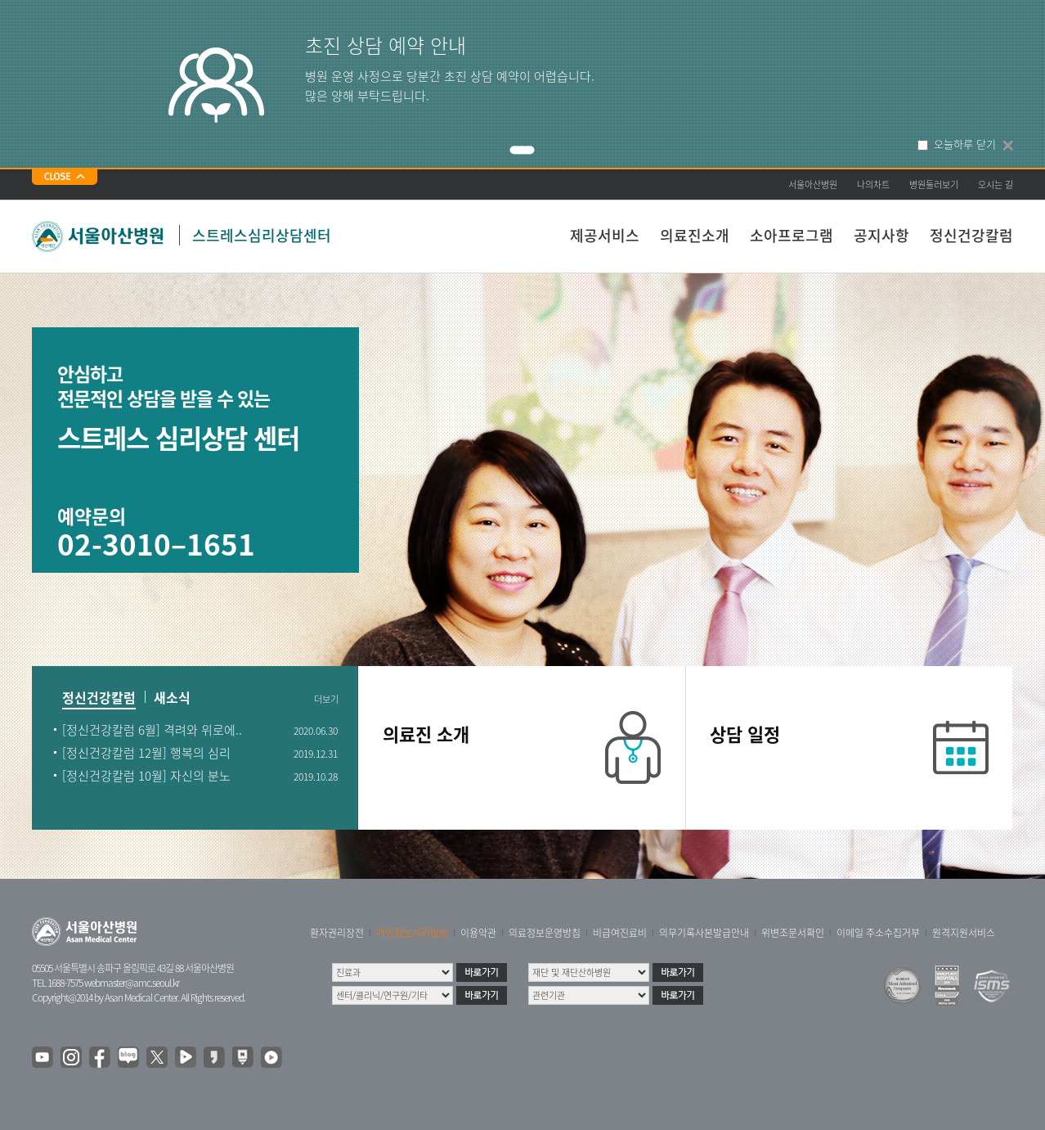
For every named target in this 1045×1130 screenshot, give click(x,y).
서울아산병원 (812, 184)
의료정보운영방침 (545, 932)
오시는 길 (995, 184)
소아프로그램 (791, 235)
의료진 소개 (426, 733)
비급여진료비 (620, 932)
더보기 (326, 699)
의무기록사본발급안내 (704, 932)
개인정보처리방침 (412, 932)
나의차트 (873, 184)
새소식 (172, 699)
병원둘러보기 (933, 184)
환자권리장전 (337, 932)
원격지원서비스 (963, 932)
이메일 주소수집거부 (878, 932)
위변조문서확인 (792, 932)
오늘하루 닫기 (965, 144)
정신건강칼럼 (971, 235)
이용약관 (478, 932)
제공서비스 (604, 235)
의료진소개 (694, 235)
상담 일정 (745, 733)
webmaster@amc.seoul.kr (131, 982)
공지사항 (881, 235)
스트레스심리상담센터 (261, 235)
